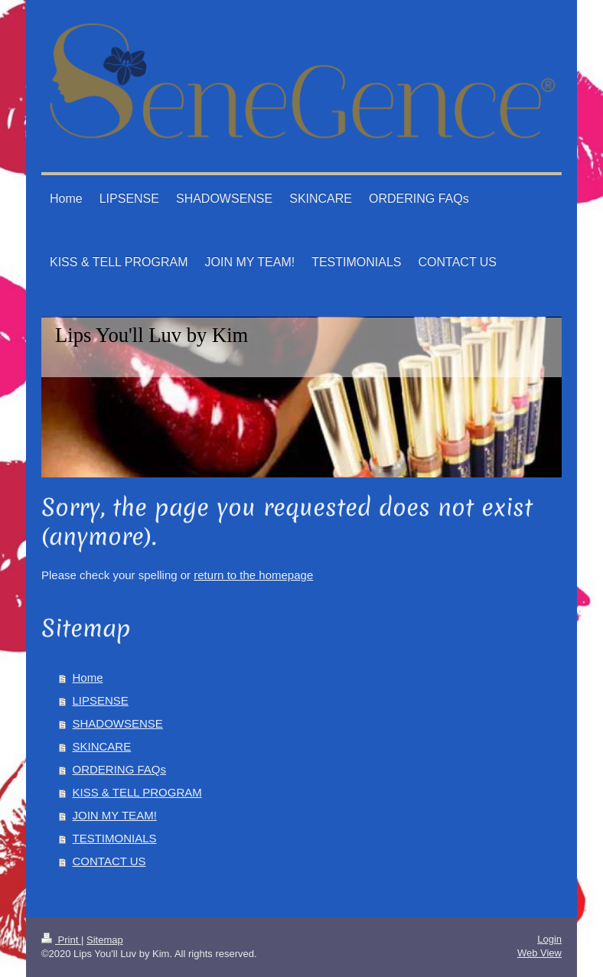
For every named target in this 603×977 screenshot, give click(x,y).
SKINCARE (102, 746)
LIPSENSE (101, 700)
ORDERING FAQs (120, 769)
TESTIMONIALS (115, 838)
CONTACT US (109, 861)
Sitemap (104, 940)
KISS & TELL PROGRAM (137, 792)
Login (549, 939)
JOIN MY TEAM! (115, 815)
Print (61, 940)
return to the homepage (253, 574)
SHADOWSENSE (118, 723)
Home (88, 677)
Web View (539, 953)
